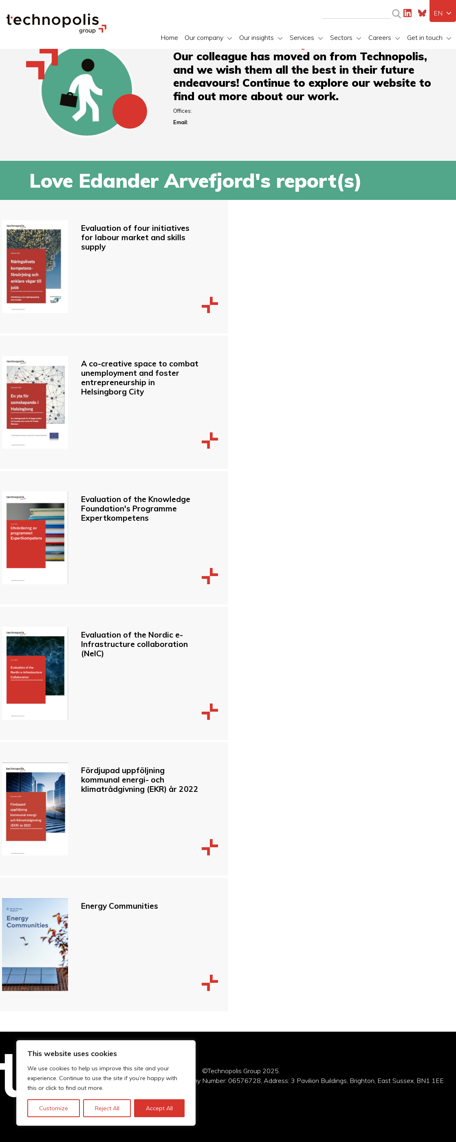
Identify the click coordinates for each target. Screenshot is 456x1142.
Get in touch (425, 37)
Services (302, 37)
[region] (106, 1083)
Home (169, 37)
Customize (53, 1108)
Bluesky (422, 13)
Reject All (107, 1108)
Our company (204, 37)
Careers (379, 37)
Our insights (256, 37)
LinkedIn (407, 13)
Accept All (159, 1108)
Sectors (341, 37)
